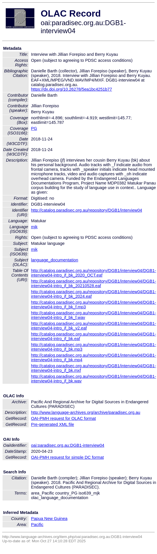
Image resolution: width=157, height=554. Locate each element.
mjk (34, 227)
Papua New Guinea (49, 518)
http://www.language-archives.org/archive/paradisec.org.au (85, 412)
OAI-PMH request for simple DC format (67, 457)
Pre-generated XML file (52, 424)
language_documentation (54, 260)
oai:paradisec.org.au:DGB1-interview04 (67, 445)
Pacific (37, 524)
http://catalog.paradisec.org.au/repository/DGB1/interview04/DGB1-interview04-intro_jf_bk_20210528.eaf (93, 283)
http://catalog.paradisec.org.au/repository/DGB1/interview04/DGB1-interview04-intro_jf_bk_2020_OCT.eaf (93, 272)
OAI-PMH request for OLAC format (63, 418)
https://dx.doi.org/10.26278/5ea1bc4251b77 (71, 89)
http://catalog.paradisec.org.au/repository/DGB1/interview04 (86, 210)
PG (34, 128)
